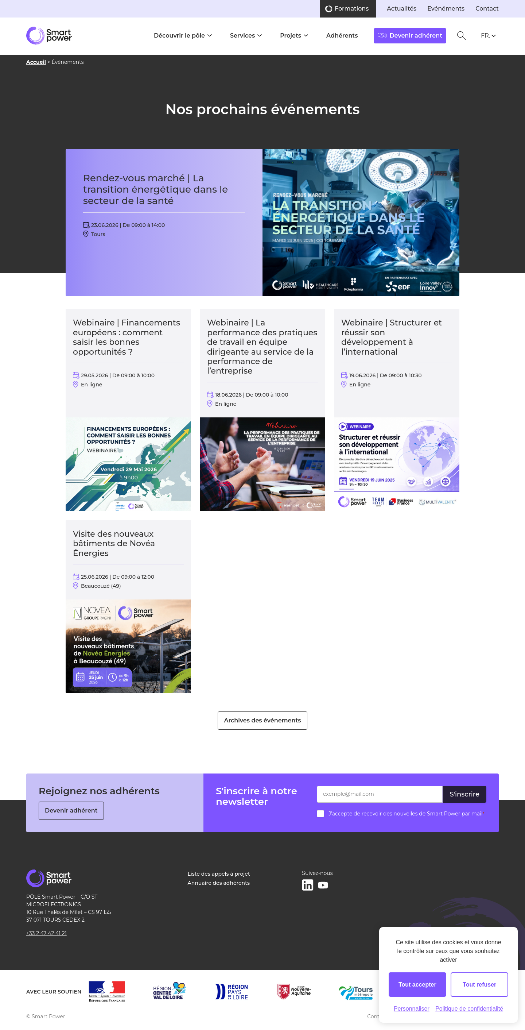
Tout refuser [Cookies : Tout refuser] (479, 984)
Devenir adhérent (71, 810)
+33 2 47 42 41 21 (46, 933)
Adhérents (342, 35)
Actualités (401, 8)
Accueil (36, 62)
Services (242, 35)
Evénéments (445, 8)
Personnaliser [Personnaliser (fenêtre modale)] (411, 1009)
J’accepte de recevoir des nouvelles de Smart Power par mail (406, 813)
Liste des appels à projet (219, 874)
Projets (290, 35)
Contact (487, 8)
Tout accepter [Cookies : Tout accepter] (417, 984)
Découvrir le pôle (179, 35)
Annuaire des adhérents (219, 883)
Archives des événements (262, 720)
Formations (352, 8)
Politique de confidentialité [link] (469, 1009)
